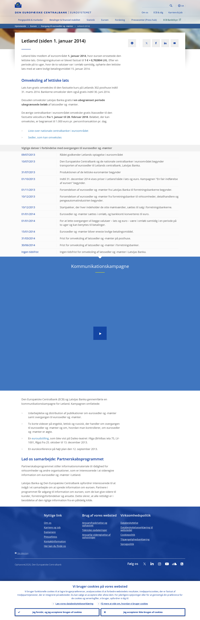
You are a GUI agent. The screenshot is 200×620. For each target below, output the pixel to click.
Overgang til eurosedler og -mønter (57, 26)
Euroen (105, 19)
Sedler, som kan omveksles (45, 137)
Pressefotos (50, 536)
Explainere (50, 532)
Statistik (91, 19)
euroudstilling (40, 438)
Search (171, 5)
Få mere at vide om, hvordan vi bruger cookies (124, 603)
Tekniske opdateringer (94, 530)
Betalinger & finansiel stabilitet (65, 19)
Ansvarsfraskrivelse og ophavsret (94, 524)
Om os (145, 12)
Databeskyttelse (129, 522)
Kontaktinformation (55, 541)
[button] (176, 5)
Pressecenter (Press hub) (144, 19)
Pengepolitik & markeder (30, 19)
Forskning (120, 19)
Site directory (22, 553)
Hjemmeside (20, 26)
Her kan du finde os (55, 546)
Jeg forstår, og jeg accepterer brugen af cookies (57, 612)
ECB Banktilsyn (172, 19)
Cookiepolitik (128, 534)
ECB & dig (158, 12)
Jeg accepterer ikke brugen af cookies (143, 612)
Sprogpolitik (127, 544)
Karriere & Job (175, 12)
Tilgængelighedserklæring (135, 539)
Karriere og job (52, 527)
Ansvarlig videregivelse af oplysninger (96, 536)
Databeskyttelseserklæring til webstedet (137, 529)
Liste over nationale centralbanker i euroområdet (58, 131)
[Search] (155, 5)
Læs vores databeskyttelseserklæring (74, 603)
